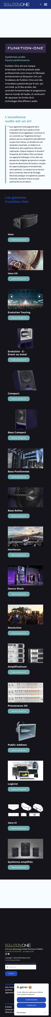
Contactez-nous (11, 1009)
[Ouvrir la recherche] (40, 4)
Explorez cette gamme (18, 240)
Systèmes (9, 990)
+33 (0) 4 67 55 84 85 (13, 951)
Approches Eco (10, 992)
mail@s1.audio (29, 951)
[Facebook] (9, 954)
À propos (8, 1007)
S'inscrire (11, 973)
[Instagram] (6, 954)
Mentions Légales (11, 1012)
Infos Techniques (11, 987)
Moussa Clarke (15, 960)
